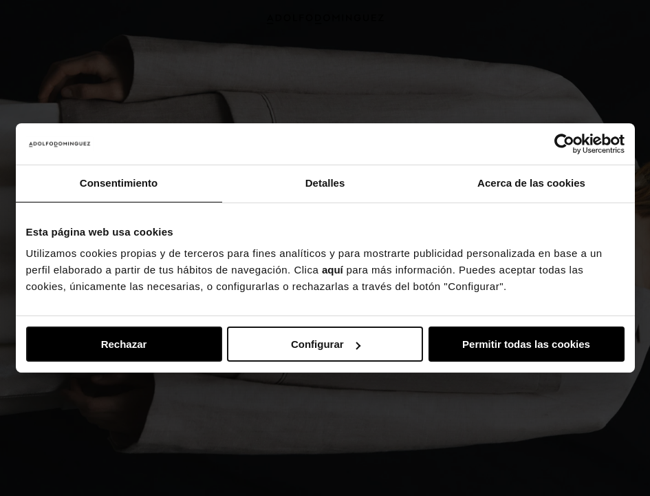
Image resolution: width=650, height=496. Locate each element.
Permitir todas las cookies (526, 344)
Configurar (325, 344)
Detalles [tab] (325, 183)
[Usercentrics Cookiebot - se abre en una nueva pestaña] (564, 144)
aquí (332, 270)
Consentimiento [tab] (119, 183)
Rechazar (124, 344)
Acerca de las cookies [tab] (531, 183)
